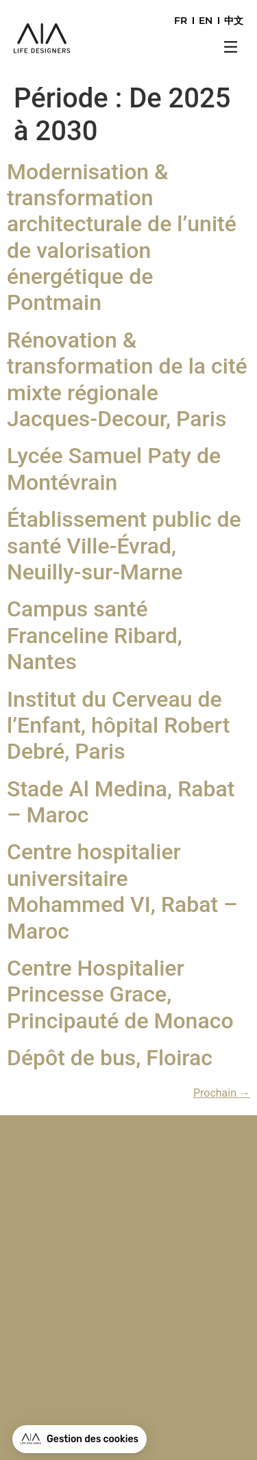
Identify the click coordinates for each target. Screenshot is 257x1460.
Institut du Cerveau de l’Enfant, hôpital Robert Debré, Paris (118, 725)
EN (205, 20)
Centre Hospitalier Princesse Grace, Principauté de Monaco (120, 994)
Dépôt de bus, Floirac (109, 1058)
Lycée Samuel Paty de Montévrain (114, 469)
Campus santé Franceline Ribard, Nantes (94, 635)
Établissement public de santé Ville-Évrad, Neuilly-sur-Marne (124, 545)
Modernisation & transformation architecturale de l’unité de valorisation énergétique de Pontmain (121, 237)
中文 (233, 20)
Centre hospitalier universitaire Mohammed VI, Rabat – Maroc (122, 891)
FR (180, 20)
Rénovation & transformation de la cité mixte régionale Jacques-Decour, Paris (127, 379)
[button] (231, 48)
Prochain (221, 1092)
